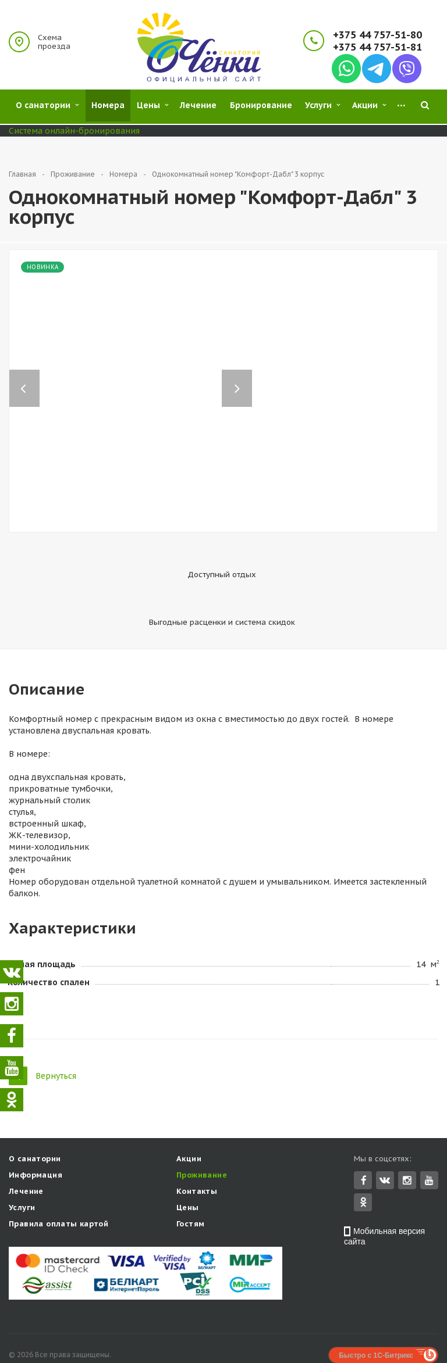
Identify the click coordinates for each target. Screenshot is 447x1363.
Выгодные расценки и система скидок (293, 580)
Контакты (196, 1155)
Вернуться (42, 1038)
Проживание (201, 1139)
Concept (413, 1335)
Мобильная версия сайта (384, 1200)
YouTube (429, 1144)
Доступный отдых (151, 574)
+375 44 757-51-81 (377, 47)
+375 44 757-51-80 (377, 35)
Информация (35, 1139)
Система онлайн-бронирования (74, 131)
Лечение (26, 1155)
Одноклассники (363, 1166)
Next (242, 376)
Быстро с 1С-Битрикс (376, 1319)
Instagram (407, 1144)
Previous (24, 376)
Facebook (364, 1144)
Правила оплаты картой (58, 1188)
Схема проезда (54, 42)
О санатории (35, 1123)
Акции (188, 1123)
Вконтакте (384, 1144)
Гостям (190, 1188)
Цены (187, 1171)
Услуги (22, 1171)
